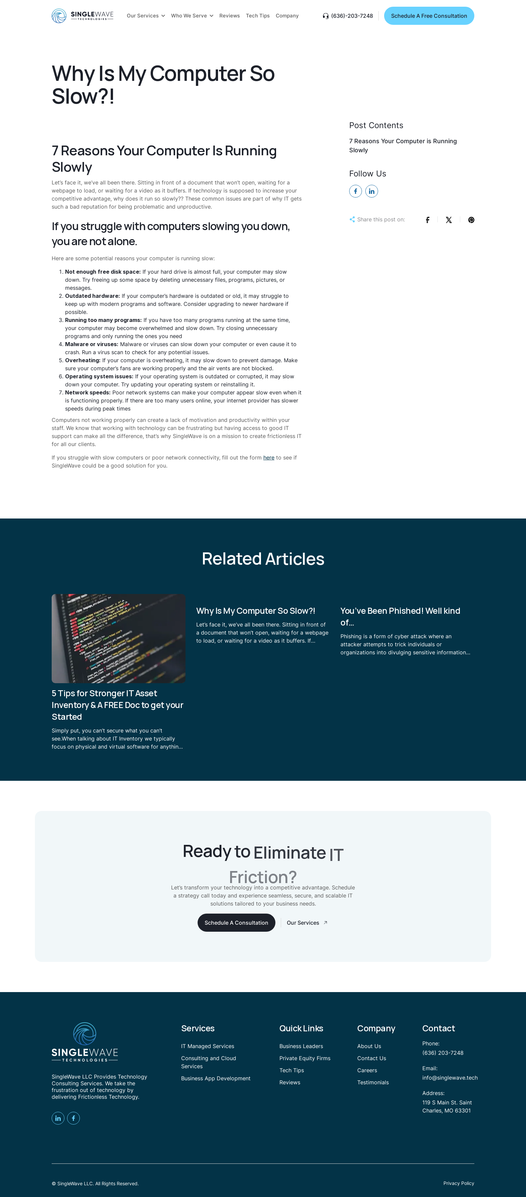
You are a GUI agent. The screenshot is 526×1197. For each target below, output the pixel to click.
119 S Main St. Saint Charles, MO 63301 (447, 1106)
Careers (367, 1070)
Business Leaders (301, 1046)
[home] (82, 15)
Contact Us (371, 1058)
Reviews (289, 1082)
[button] (146, 16)
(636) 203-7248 (443, 1052)
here (268, 457)
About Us (369, 1046)
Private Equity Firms (304, 1058)
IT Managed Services (207, 1046)
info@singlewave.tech (450, 1077)
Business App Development (216, 1078)
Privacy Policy (458, 1183)
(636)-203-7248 (352, 15)
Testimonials (373, 1082)
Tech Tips (291, 1070)
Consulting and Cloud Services (208, 1062)
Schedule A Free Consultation (429, 15)
